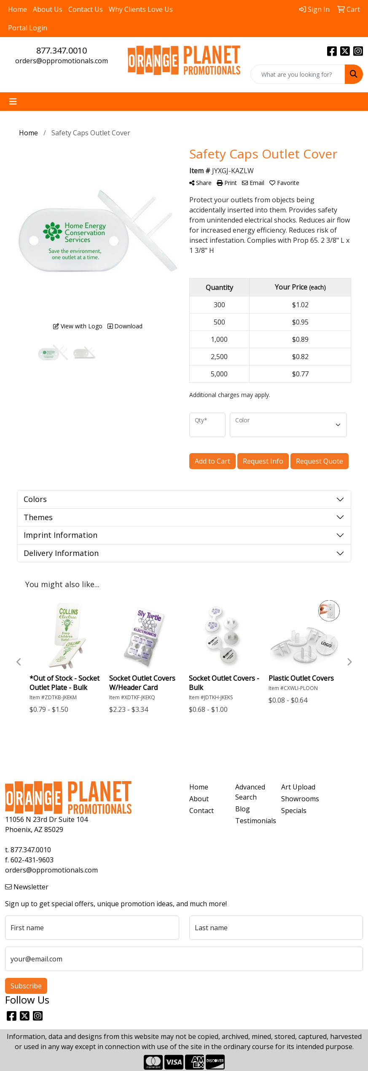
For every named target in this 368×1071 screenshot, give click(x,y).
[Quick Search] (297, 74)
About (199, 798)
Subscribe (26, 985)
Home (17, 9)
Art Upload (298, 787)
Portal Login (27, 27)
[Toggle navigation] (13, 101)
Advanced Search (250, 792)
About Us (47, 9)
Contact (201, 810)
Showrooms (299, 798)
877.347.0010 (61, 50)
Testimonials (253, 820)
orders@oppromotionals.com (61, 60)
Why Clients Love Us (141, 9)
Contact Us (85, 9)
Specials (293, 810)
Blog (242, 808)
